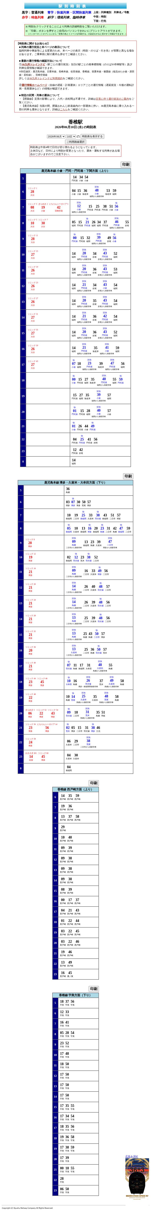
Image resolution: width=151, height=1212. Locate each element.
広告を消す (131, 1156)
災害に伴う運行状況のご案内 (112, 98)
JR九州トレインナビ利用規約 (46, 78)
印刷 (125, 164)
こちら (64, 109)
